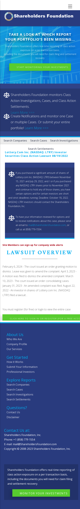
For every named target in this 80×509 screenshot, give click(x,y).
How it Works (15, 362)
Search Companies (15, 140)
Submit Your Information (22, 367)
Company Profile (17, 344)
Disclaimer (13, 417)
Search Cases (38, 140)
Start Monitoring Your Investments (42, 67)
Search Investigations (64, 140)
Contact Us (13, 412)
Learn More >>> (37, 128)
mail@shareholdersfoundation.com (47, 225)
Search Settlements (18, 399)
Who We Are (14, 339)
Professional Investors (21, 372)
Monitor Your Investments (44, 493)
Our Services (14, 349)
